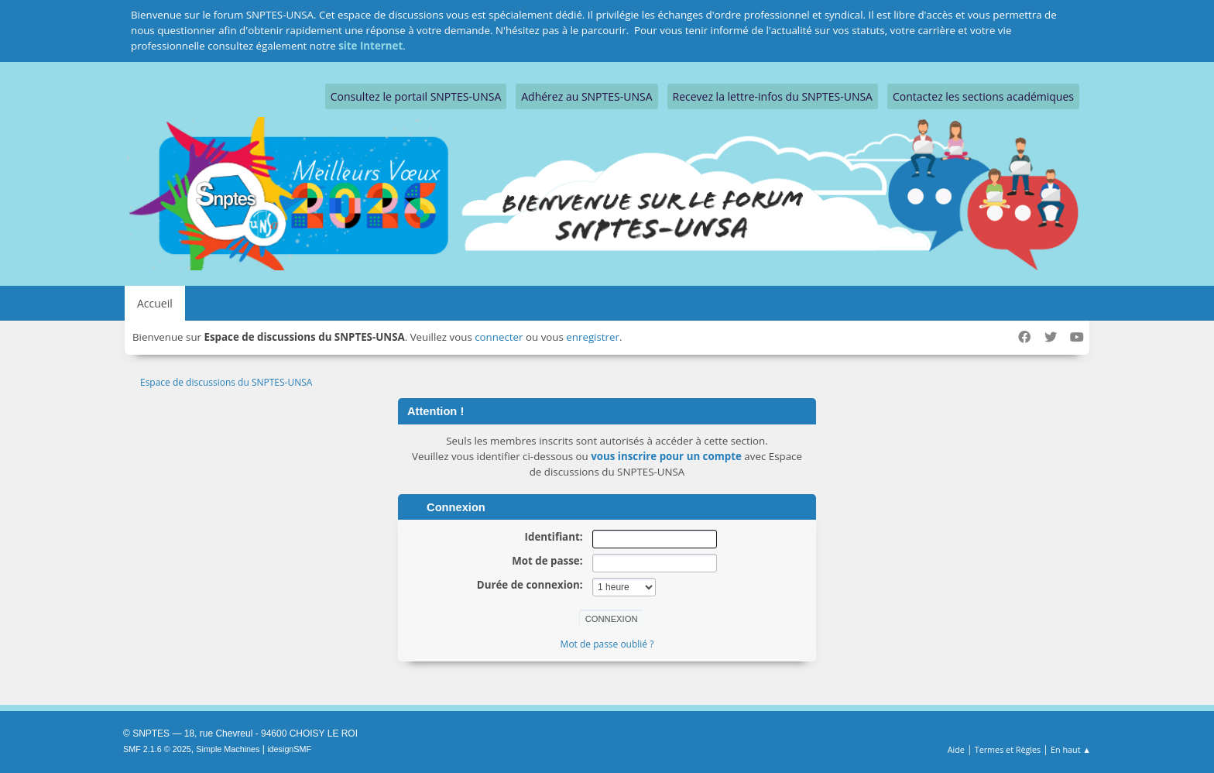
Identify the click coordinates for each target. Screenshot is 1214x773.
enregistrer (592, 337)
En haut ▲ (1071, 749)
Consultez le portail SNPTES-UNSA (416, 96)
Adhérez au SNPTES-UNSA (586, 96)
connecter (499, 337)
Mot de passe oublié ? (607, 644)
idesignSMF (289, 749)
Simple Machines (227, 749)
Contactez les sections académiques (983, 96)
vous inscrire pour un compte (666, 456)
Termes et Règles (1008, 749)
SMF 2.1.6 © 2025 (157, 749)
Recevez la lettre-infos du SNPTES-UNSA (773, 96)
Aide (956, 749)
